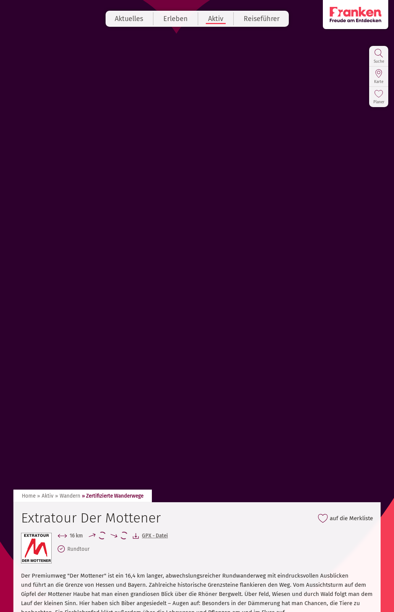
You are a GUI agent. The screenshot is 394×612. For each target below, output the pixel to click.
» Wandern (67, 496)
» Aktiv (45, 496)
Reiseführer (262, 19)
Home (29, 496)
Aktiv (215, 19)
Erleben (175, 19)
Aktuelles (129, 19)
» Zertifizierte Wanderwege (112, 496)
